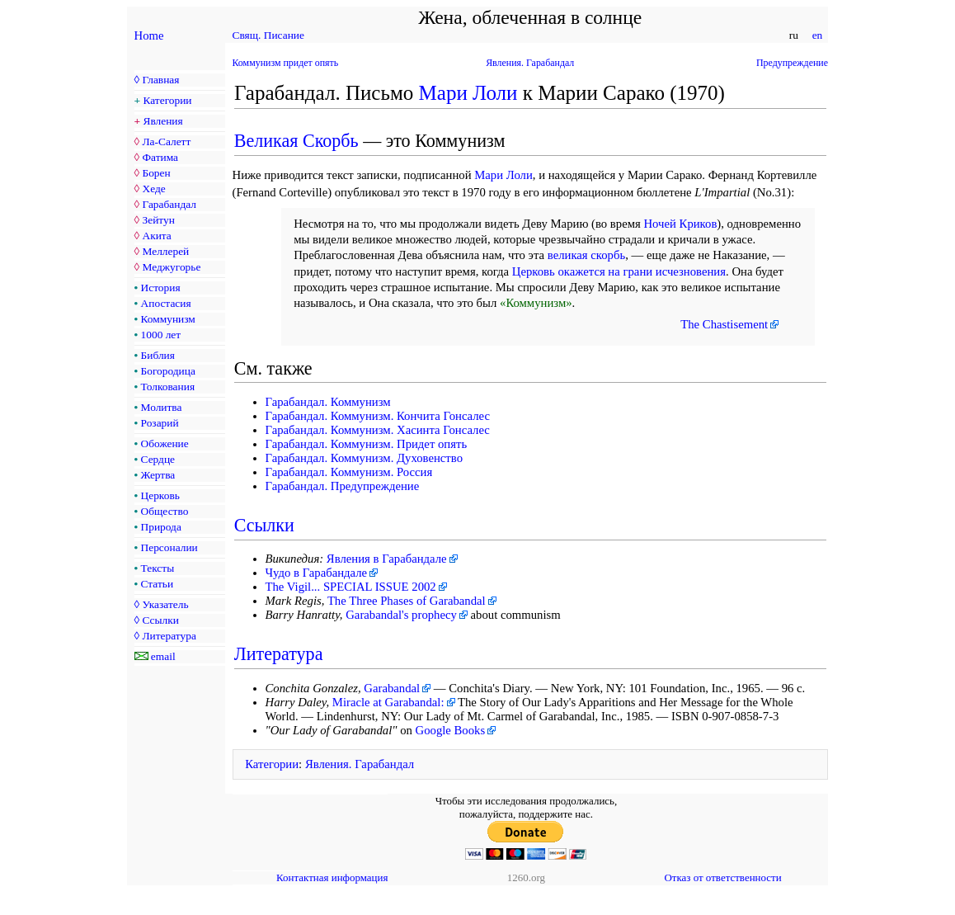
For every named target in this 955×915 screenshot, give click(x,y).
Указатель (165, 604)
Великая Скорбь (296, 140)
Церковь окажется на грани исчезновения (619, 271)
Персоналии (169, 547)
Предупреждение (792, 62)
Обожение (165, 443)
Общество (165, 511)
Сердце (158, 459)
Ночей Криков (680, 223)
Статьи (157, 584)
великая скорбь (586, 255)
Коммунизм (168, 319)
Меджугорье (171, 267)
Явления (163, 121)
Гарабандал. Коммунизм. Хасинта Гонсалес (378, 429)
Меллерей (165, 251)
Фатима (160, 157)
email (163, 656)
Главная (160, 79)
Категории (167, 100)
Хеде (153, 188)
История (161, 287)
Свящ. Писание (268, 35)
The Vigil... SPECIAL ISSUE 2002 (351, 586)
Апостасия (166, 303)
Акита (156, 235)
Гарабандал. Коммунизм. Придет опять (367, 443)
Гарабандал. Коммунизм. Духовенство (364, 458)
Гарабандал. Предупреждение (343, 486)
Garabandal (392, 688)
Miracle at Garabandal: (388, 702)
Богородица (168, 371)
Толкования (168, 386)
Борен (156, 173)
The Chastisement (724, 324)
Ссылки (160, 620)
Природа (161, 527)
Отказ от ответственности (722, 877)
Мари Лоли (468, 93)
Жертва (158, 475)
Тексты (158, 568)
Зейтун (158, 220)
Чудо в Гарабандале (317, 572)
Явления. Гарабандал (530, 62)
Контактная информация (332, 877)
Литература (168, 636)
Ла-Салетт (166, 141)
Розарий (160, 423)
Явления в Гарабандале (387, 558)
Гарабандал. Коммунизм (328, 401)
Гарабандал (168, 204)
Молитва (161, 407)
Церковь (160, 495)
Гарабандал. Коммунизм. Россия (349, 472)
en (817, 35)
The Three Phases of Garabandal (406, 600)
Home (149, 35)
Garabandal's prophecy (401, 614)
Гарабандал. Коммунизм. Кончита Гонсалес (378, 415)
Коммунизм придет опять (286, 62)
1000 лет (161, 334)
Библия (158, 355)
